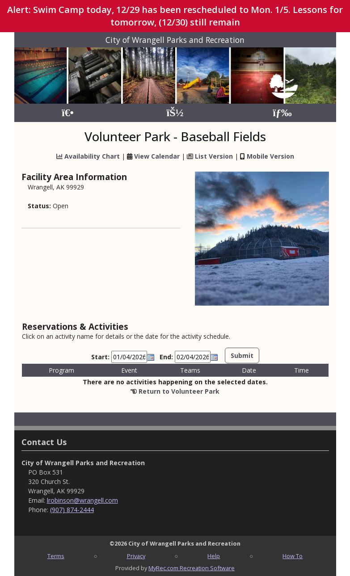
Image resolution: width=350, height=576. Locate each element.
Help (213, 556)
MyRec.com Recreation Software (191, 568)
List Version (214, 156)
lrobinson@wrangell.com (82, 500)
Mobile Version (270, 156)
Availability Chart (88, 156)
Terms (55, 556)
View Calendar (157, 156)
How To (293, 556)
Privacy (136, 556)
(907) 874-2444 (72, 509)
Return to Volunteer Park (179, 391)
